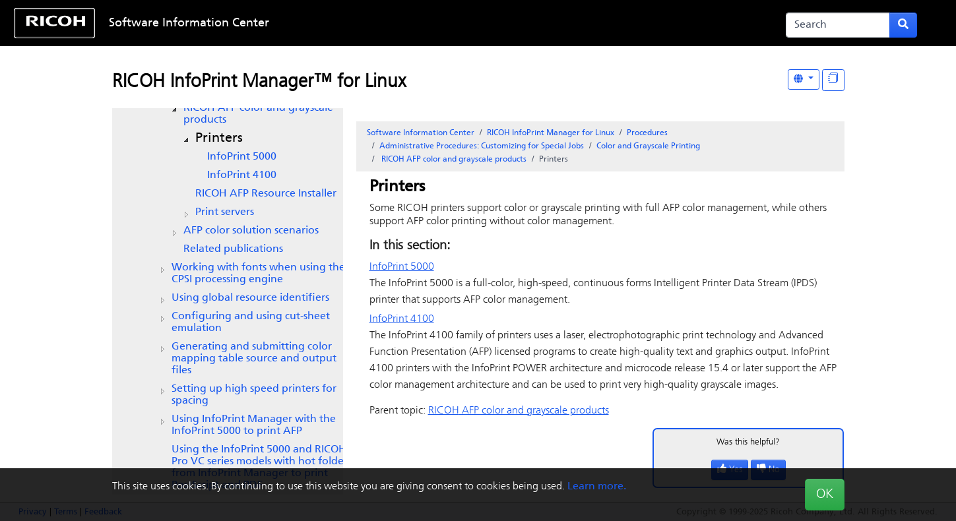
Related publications (233, 249)
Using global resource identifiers (250, 298)
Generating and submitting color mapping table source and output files (254, 359)
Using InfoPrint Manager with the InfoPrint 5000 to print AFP (254, 425)
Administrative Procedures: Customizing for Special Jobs (481, 146)
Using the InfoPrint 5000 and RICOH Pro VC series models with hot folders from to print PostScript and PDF (262, 467)
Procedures (647, 133)
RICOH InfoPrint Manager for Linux (550, 133)
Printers (219, 138)
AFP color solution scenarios (251, 231)
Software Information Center (189, 23)
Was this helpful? (748, 442)
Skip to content (436, 23)
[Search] (838, 25)
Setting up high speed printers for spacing (254, 395)
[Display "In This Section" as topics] (833, 80)
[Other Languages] (803, 79)
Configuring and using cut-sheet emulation (251, 322)
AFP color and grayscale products (258, 114)
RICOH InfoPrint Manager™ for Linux (259, 82)
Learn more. (596, 486)
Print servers (224, 212)
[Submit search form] (903, 25)
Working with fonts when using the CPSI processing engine (258, 273)
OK (824, 494)
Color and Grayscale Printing (648, 146)
